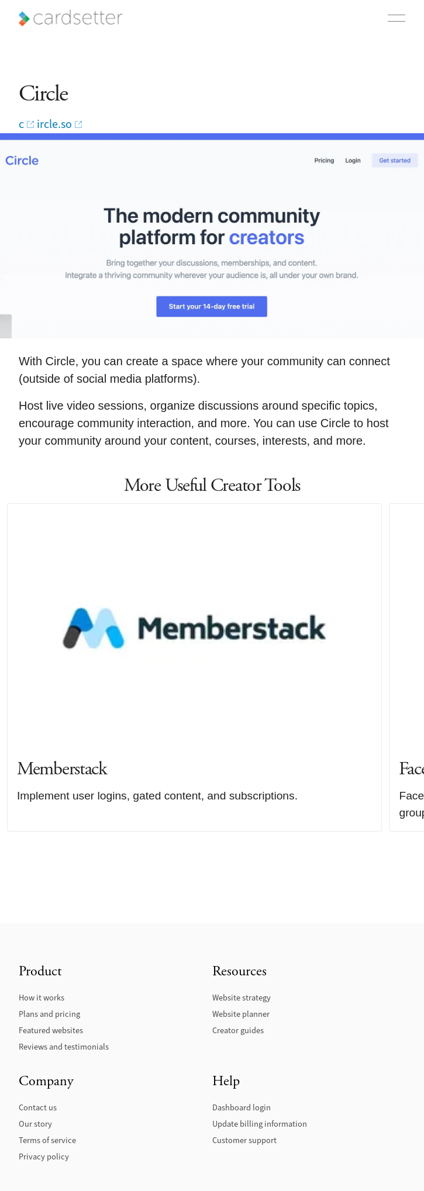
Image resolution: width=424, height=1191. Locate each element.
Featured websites (51, 1030)
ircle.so (54, 124)
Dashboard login (241, 1108)
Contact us (38, 1108)
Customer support (244, 1140)
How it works (41, 998)
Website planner (241, 1014)
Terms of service (47, 1140)
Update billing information (259, 1124)
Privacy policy (44, 1157)
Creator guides (238, 1030)
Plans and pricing (49, 1014)
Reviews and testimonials (64, 1047)
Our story (35, 1124)
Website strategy (241, 998)
